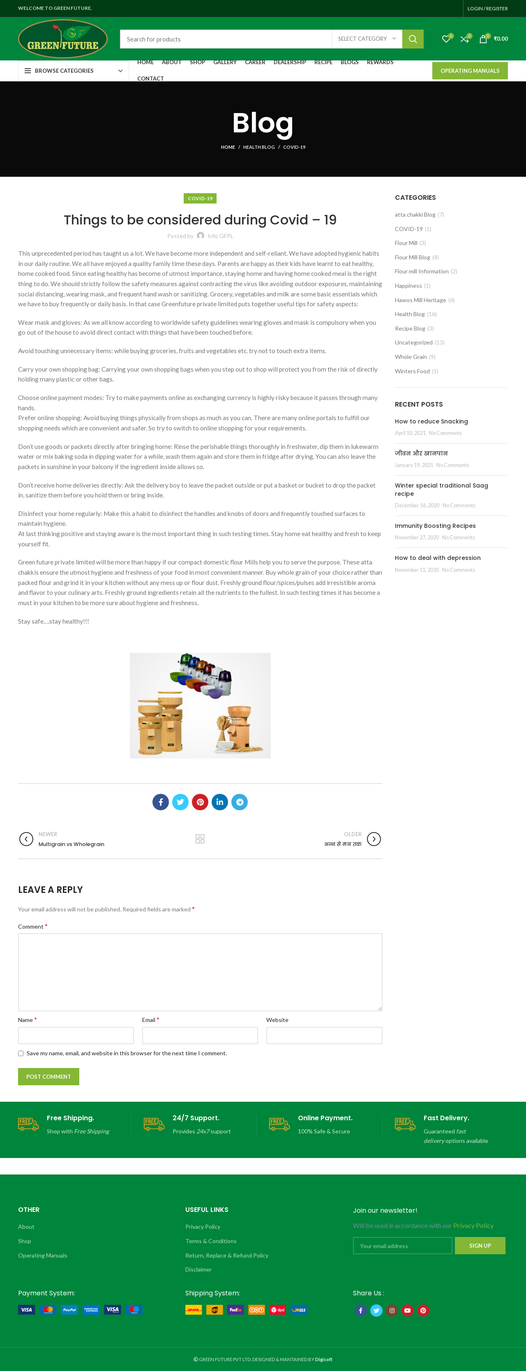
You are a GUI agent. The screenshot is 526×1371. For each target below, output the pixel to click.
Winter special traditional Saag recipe (441, 489)
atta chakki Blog (415, 214)
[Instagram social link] (392, 1310)
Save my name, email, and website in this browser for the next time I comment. (127, 1053)
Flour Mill (406, 242)
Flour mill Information (422, 271)
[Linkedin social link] (220, 802)
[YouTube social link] (407, 1310)
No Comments (445, 433)
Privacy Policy (202, 1226)
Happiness (408, 285)
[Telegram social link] (239, 802)
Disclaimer (198, 1269)
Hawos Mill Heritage (420, 299)
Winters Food (412, 371)
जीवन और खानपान (421, 453)
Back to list (200, 839)
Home (228, 147)
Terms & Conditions (211, 1240)
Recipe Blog (410, 328)
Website (277, 1019)
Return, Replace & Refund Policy (226, 1255)
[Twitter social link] (180, 802)
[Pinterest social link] (200, 802)
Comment (33, 926)
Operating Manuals (470, 70)
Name (27, 1019)
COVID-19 (294, 147)
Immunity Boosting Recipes (435, 526)
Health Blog (259, 147)
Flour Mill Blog (412, 257)
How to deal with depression (438, 558)
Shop (24, 1240)
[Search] (272, 39)
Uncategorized (414, 342)
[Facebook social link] (160, 802)
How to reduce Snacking (431, 421)
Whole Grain (411, 356)
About (26, 1226)
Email (150, 1019)
